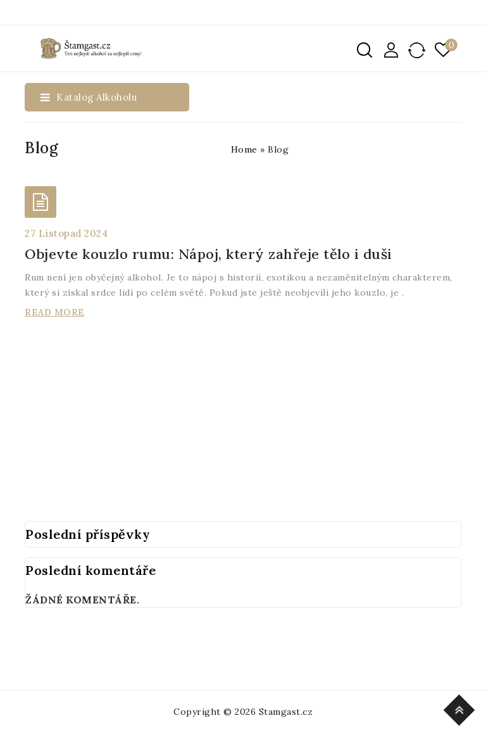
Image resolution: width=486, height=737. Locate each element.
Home (244, 149)
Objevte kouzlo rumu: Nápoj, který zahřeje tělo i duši (208, 254)
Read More (55, 312)
